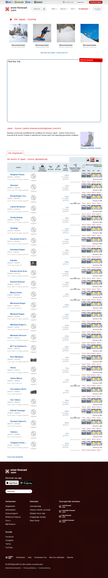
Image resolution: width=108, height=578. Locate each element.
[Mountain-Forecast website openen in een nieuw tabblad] (19, 2)
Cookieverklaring (44, 568)
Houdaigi (14, 228)
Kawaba (13, 260)
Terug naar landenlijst (15, 457)
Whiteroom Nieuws (13, 517)
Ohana (13, 368)
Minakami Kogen (17, 314)
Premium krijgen (95, 2)
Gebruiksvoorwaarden (13, 568)
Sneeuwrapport (11, 513)
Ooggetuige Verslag (38, 517)
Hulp (29, 557)
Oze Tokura (15, 400)
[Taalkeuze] (81, 2)
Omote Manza (16, 378)
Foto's (73, 9)
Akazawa (14, 185)
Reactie (70, 557)
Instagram (9, 540)
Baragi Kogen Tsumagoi (20, 196)
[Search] (44, 9)
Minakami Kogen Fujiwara (21, 325)
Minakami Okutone (18, 335)
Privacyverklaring (30, 568)
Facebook (9, 537)
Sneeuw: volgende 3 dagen (90, 148)
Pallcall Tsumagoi (17, 410)
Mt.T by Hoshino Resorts (21, 346)
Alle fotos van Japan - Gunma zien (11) (54, 52)
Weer (54, 9)
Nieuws (64, 9)
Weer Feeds (34, 520)
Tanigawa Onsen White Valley (23, 443)
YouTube (9, 547)
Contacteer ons (40, 557)
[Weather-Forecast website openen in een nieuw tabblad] (38, 2)
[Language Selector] (18, 491)
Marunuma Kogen (18, 45)
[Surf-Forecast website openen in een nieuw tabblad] (9, 2)
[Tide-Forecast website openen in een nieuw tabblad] (29, 2)
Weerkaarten (10, 510)
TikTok (8, 544)
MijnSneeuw (10, 524)
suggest (33, 180)
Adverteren (20, 557)
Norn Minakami (16, 357)
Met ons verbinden (56, 557)
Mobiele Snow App (37, 513)
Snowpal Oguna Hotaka (20, 421)
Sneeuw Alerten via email (40, 510)
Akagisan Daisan (17, 174)
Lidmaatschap (35, 506)
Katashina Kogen (17, 250)
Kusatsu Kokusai (17, 282)
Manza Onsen (16, 293)
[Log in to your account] (98, 9)
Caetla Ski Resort (17, 207)
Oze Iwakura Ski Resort (20, 389)
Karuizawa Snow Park (19, 239)
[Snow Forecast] (16, 9)
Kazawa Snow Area (18, 271)
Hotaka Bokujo (16, 217)
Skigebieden (10, 506)
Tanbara (13, 432)
